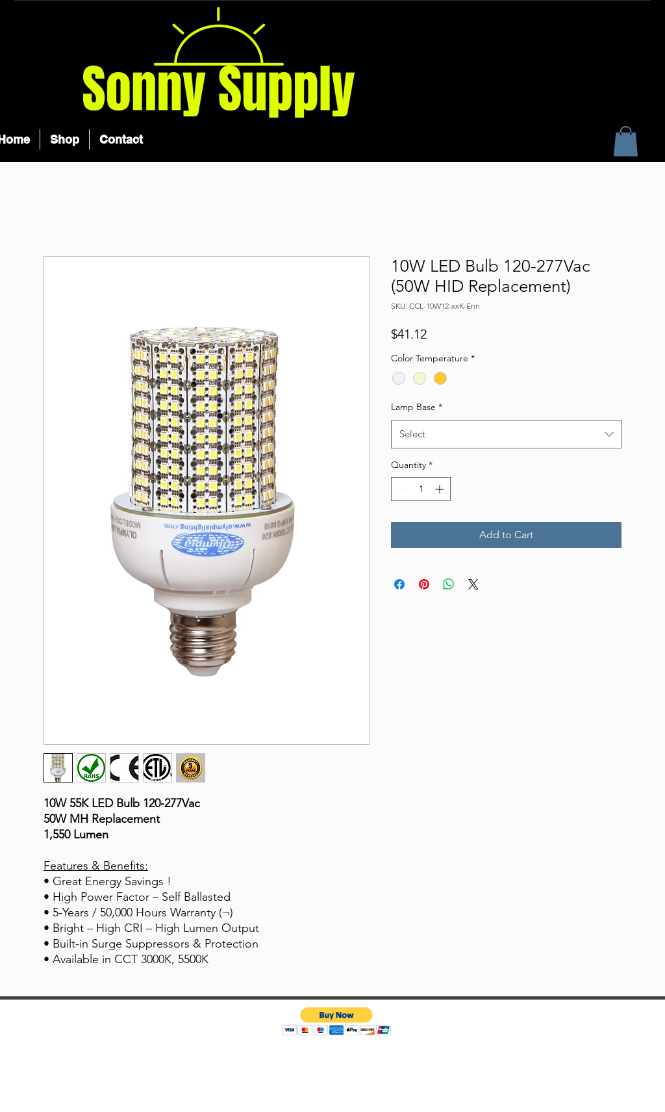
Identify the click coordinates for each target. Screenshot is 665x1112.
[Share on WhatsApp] (449, 584)
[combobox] (506, 434)
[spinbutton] (421, 489)
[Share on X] (473, 584)
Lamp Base (416, 407)
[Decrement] (401, 489)
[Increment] (441, 489)
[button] (625, 141)
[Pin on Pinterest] (424, 584)
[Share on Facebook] (399, 584)
